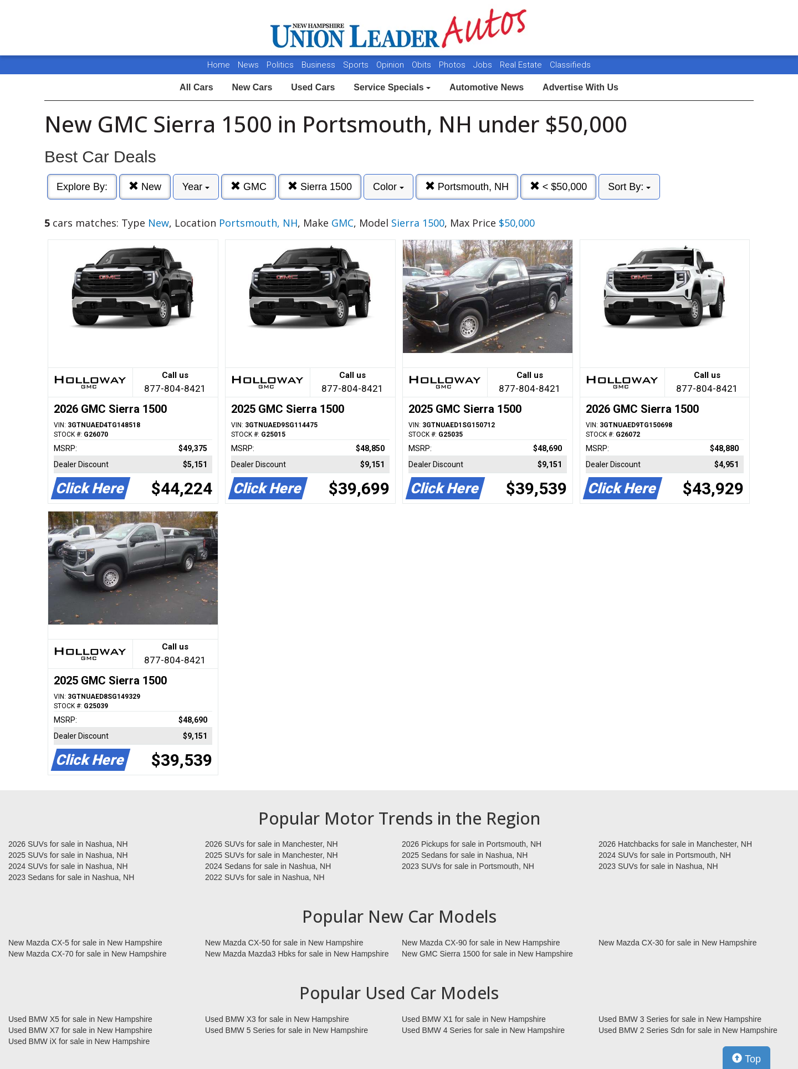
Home (218, 65)
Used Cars (313, 87)
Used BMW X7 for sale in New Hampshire (80, 1030)
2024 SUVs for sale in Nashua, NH (68, 866)
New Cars (252, 87)
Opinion (391, 65)
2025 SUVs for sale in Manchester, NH (271, 855)
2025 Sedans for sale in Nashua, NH (465, 855)
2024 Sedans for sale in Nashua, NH (268, 866)
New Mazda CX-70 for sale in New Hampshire (87, 953)
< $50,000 (558, 186)
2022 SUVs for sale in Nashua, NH (265, 877)
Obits (422, 65)
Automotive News (486, 87)
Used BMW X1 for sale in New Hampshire (474, 1019)
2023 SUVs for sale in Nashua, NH (658, 866)
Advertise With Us (580, 87)
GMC (249, 186)
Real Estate (522, 65)
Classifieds (570, 65)
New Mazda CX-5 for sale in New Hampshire (85, 942)
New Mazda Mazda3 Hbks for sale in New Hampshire (296, 953)
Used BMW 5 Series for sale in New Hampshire (286, 1030)
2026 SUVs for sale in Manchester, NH (271, 844)
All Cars (196, 87)
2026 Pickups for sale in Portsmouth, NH (471, 844)
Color (388, 186)
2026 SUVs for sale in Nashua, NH (68, 844)
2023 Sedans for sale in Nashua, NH (71, 877)
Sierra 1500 (320, 186)
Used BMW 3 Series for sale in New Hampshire (679, 1019)
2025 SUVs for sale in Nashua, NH (68, 855)
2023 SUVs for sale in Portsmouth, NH (468, 866)
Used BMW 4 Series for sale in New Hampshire (483, 1030)
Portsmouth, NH (467, 186)
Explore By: (82, 186)
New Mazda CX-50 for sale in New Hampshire (284, 942)
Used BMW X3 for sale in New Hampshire (277, 1019)
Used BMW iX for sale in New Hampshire (79, 1041)
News (248, 65)
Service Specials (392, 87)
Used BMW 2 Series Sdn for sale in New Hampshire (687, 1030)
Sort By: (629, 186)
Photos (453, 65)
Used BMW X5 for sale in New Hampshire (80, 1019)
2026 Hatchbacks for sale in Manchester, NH (675, 844)
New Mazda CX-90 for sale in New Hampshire (481, 942)
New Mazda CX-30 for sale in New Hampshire (677, 942)
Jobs (483, 65)
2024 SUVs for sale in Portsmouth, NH (664, 855)
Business (319, 65)
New (145, 186)
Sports (357, 65)
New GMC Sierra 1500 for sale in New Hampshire (487, 953)
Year (195, 186)
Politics (280, 65)
